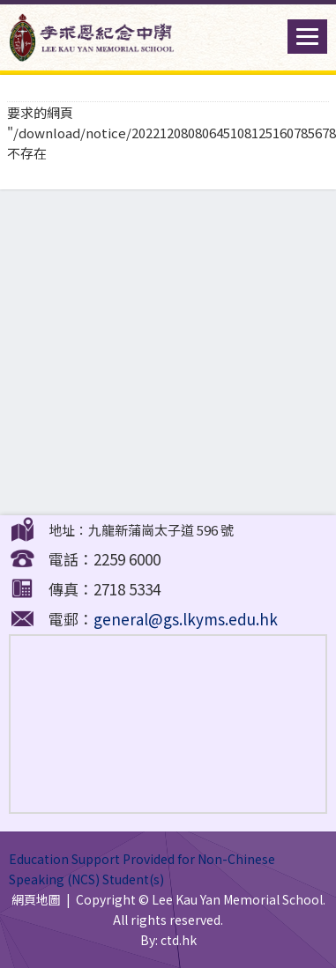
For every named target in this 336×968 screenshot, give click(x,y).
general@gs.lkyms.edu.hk (185, 619)
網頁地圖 (36, 899)
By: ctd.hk (168, 940)
